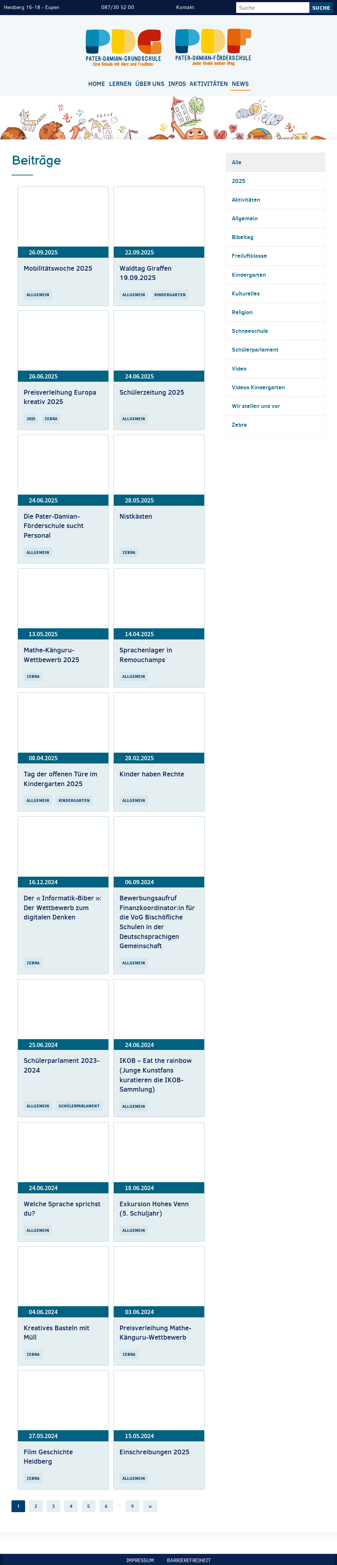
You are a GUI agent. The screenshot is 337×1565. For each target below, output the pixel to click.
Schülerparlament (255, 349)
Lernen (120, 83)
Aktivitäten (208, 83)
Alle (237, 162)
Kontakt (185, 7)
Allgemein (245, 218)
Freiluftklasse (249, 256)
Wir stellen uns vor (256, 406)
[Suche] (272, 7)
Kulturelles (246, 293)
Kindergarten (249, 275)
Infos (177, 83)
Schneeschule (250, 331)
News (240, 83)
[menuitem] (96, 84)
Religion (242, 312)
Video (239, 368)
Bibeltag (242, 237)
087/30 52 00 (117, 7)
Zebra (239, 424)
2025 (238, 181)
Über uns (149, 83)
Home (96, 83)
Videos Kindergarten (258, 387)
